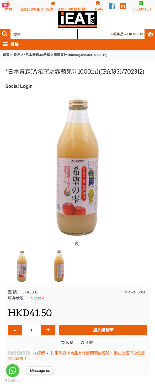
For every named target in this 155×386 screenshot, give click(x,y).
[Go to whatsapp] (12, 370)
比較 (89, 343)
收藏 (69, 343)
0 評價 (39, 353)
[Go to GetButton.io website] (12, 380)
